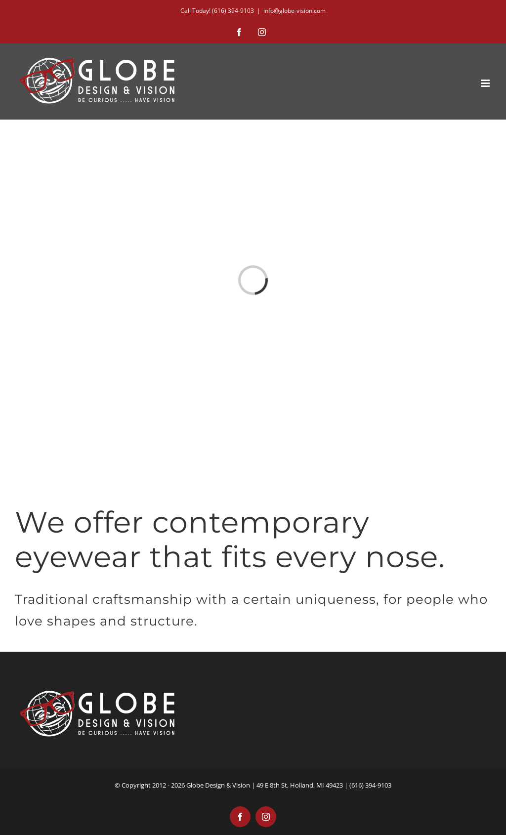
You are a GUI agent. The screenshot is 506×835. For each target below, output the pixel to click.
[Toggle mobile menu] (486, 83)
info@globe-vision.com (294, 10)
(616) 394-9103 (233, 10)
